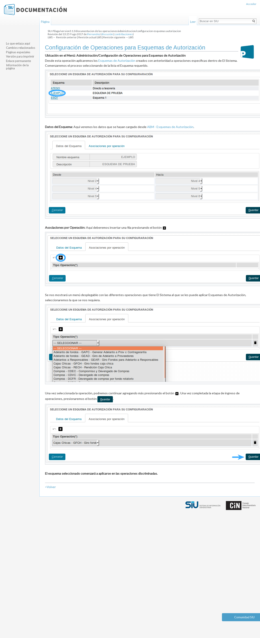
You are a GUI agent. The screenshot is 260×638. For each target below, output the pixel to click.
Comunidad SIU (244, 617)
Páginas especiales (18, 52)
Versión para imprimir (20, 56)
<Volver (50, 487)
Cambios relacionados (20, 47)
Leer (193, 21)
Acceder (251, 4)
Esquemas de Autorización (116, 60)
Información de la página (17, 66)
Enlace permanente (18, 61)
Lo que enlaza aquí (18, 43)
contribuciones (124, 34)
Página (45, 21)
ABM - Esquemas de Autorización (170, 127)
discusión (107, 34)
